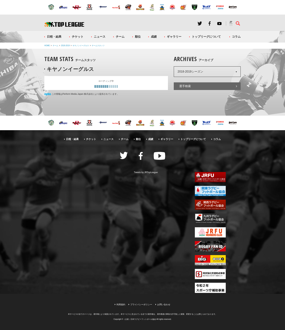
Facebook (209, 23)
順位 (138, 36)
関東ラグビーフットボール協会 (210, 191)
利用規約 (121, 304)
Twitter (200, 23)
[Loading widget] (106, 83)
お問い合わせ (163, 304)
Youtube (219, 23)
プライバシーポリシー (141, 304)
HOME (47, 46)
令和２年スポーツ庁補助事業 (210, 288)
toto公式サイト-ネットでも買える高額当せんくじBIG (210, 260)
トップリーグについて (206, 36)
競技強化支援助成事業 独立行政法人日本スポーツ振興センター (210, 274)
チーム (120, 36)
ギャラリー (174, 36)
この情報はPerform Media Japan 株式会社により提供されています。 (85, 94)
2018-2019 (65, 46)
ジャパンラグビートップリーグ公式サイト (64, 24)
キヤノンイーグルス (81, 46)
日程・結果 (54, 36)
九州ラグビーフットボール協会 (210, 218)
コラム (236, 36)
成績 (154, 36)
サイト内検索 (238, 23)
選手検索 (185, 86)
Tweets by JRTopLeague (146, 172)
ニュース (99, 36)
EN (230, 25)
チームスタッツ (98, 46)
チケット (77, 36)
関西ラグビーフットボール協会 (210, 205)
